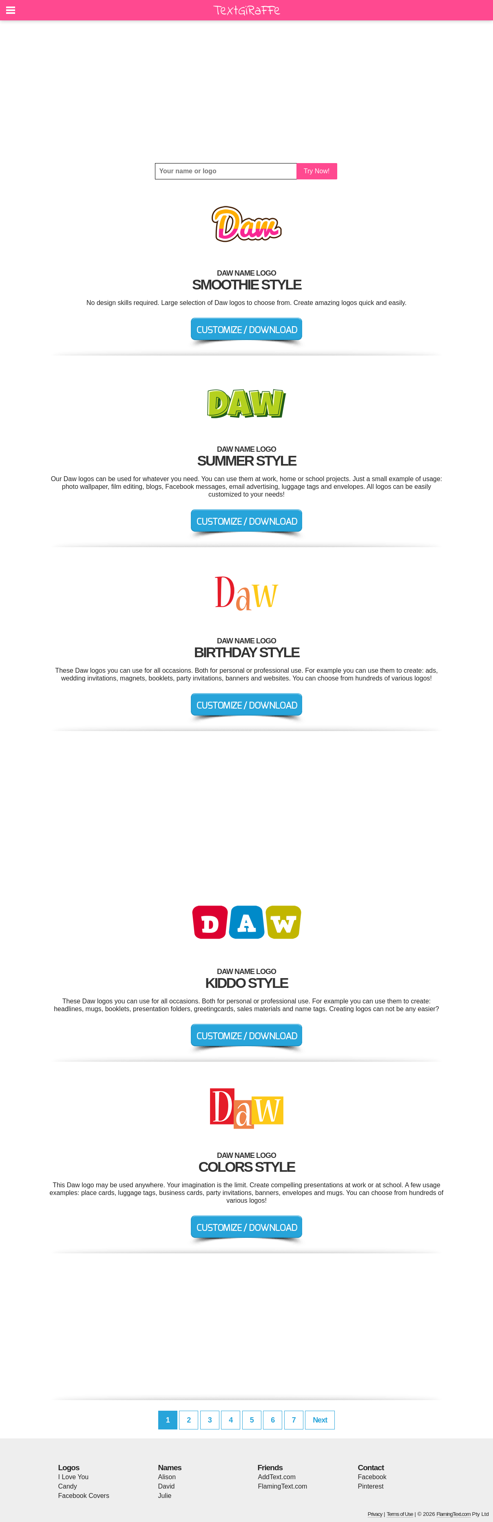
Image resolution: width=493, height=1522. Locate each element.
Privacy (375, 1514)
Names (169, 1467)
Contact (371, 1467)
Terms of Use (400, 1514)
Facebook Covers (83, 1495)
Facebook (372, 1476)
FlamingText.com (282, 1486)
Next (320, 1420)
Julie (165, 1495)
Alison (167, 1476)
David (166, 1486)
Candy (67, 1486)
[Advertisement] (247, 92)
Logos (69, 1467)
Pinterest (371, 1486)
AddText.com (277, 1476)
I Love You (73, 1476)
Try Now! (316, 171)
